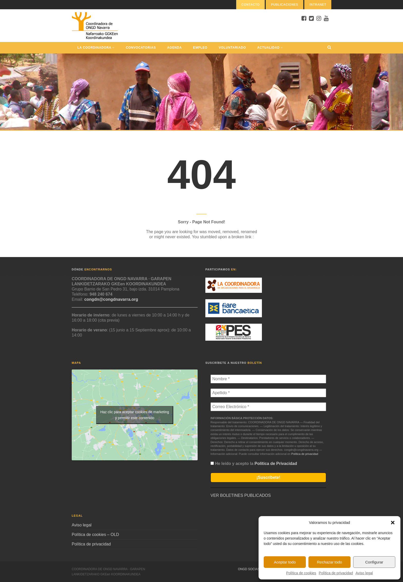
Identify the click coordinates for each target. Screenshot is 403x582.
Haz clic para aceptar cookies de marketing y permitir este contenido (134, 415)
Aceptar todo (285, 562)
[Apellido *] (268, 393)
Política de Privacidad (275, 463)
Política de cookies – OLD (95, 534)
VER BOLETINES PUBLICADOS (240, 495)
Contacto (250, 4)
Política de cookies (301, 573)
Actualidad (270, 47)
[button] (392, 522)
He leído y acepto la (253, 463)
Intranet (317, 4)
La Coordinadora (96, 47)
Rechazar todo (329, 562)
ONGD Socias (249, 569)
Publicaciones (284, 4)
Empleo (200, 47)
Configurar (374, 562)
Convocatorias (141, 47)
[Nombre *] (268, 379)
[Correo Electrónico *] (268, 406)
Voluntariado (232, 47)
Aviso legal (364, 573)
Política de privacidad (336, 573)
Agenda (174, 47)
